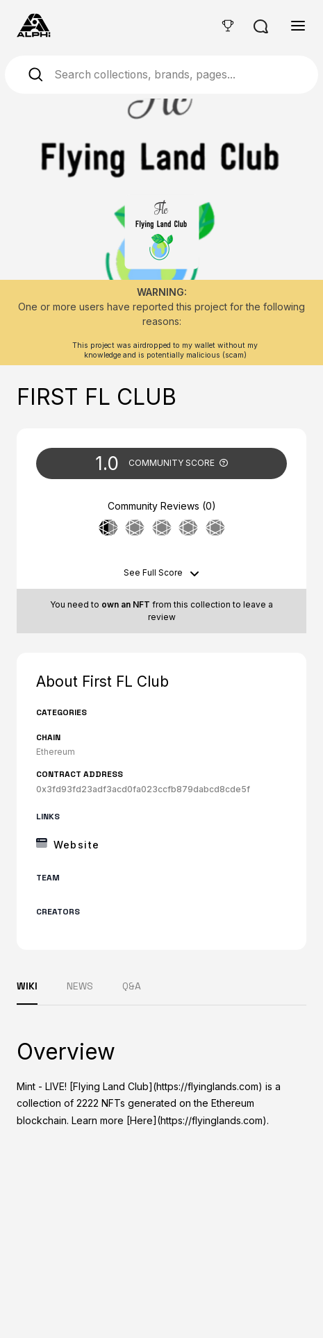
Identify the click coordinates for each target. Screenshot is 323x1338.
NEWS (80, 986)
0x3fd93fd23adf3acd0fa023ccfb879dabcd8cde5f (143, 789)
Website (76, 845)
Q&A (131, 986)
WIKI (27, 986)
